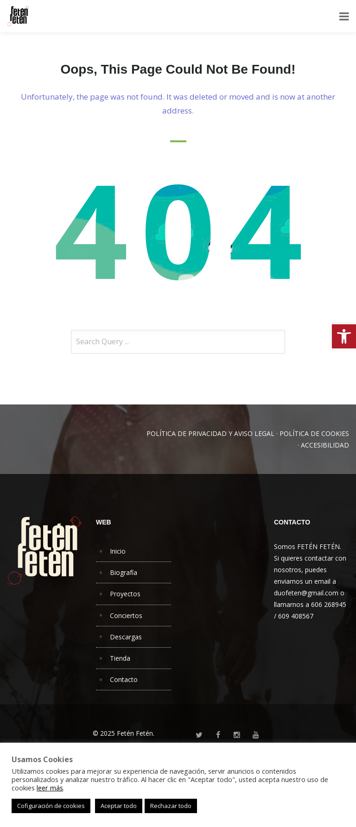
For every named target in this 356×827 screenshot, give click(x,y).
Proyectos (125, 593)
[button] (344, 336)
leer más (50, 787)
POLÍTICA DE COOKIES (314, 433)
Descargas (126, 636)
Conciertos (126, 615)
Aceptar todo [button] (119, 806)
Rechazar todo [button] (170, 806)
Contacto (124, 679)
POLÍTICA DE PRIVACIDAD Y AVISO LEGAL (210, 433)
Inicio (118, 551)
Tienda (120, 658)
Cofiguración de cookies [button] (51, 806)
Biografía (123, 572)
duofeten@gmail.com (306, 592)
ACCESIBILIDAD (325, 445)
